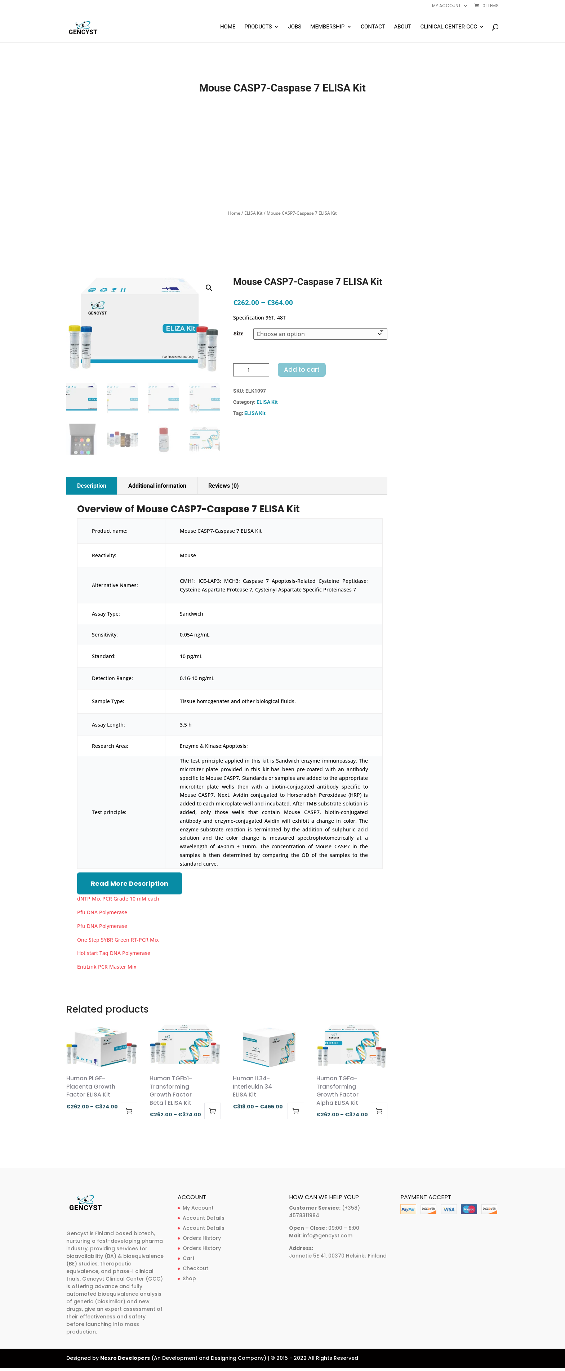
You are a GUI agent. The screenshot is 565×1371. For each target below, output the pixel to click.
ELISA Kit (253, 213)
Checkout (195, 1268)
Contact (373, 27)
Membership (327, 27)
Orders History (202, 1238)
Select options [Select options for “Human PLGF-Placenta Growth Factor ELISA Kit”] (129, 1111)
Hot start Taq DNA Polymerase (113, 953)
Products (258, 27)
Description (91, 485)
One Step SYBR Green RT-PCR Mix (118, 939)
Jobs (294, 27)
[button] (209, 287)
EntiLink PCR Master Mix (107, 966)
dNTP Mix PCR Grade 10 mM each (118, 898)
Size (238, 333)
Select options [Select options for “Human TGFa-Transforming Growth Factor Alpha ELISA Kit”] (379, 1111)
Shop (189, 1278)
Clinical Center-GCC (449, 27)
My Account (198, 1207)
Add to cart (302, 369)
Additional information (157, 485)
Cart (189, 1258)
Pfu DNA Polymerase (102, 912)
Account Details (203, 1218)
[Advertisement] (282, 152)
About (402, 27)
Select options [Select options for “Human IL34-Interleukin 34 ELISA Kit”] (296, 1111)
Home (228, 27)
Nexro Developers (125, 1358)
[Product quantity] (251, 369)
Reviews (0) (223, 485)
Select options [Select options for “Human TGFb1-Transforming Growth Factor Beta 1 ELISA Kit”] (212, 1111)
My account (446, 6)
